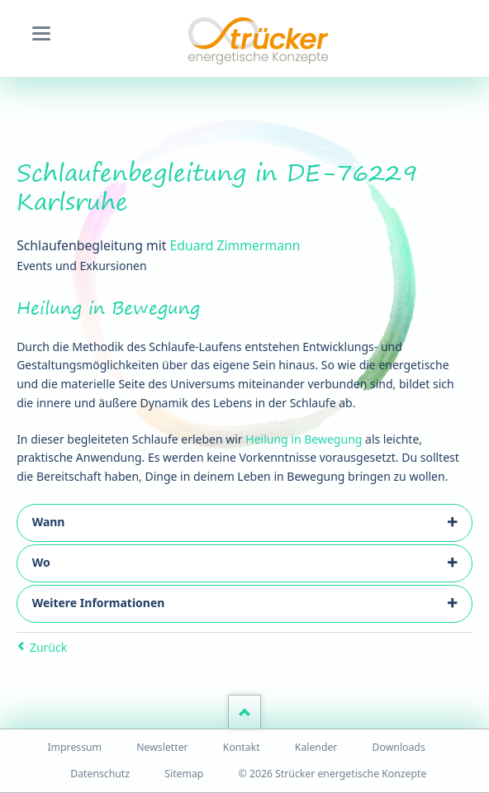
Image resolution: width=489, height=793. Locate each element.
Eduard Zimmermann (235, 245)
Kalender (316, 747)
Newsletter (162, 747)
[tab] (244, 523)
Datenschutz (100, 774)
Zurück (48, 647)
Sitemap (183, 774)
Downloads (399, 747)
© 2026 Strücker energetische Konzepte (333, 774)
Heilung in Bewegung (303, 439)
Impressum (74, 747)
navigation (41, 33)
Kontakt (241, 747)
